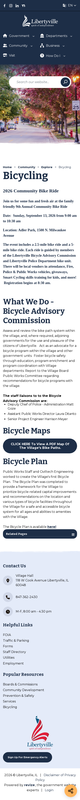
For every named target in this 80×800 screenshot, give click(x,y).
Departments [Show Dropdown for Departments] (53, 36)
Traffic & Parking (16, 640)
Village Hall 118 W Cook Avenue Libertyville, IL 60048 (36, 580)
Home (7, 167)
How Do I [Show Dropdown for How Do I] (50, 56)
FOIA (7, 635)
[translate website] (69, 5)
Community (26, 167)
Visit (9, 55)
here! (51, 527)
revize (29, 785)
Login (49, 790)
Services (9, 701)
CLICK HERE (20, 444)
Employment (13, 663)
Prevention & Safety (18, 696)
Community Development (23, 690)
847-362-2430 (20, 597)
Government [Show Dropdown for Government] (16, 36)
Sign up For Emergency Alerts (27, 757)
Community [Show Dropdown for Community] (15, 45)
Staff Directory (14, 652)
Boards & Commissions (20, 684)
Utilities (8, 657)
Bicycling (10, 707)
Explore (46, 167)
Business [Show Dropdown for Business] (50, 45)
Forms (8, 646)
